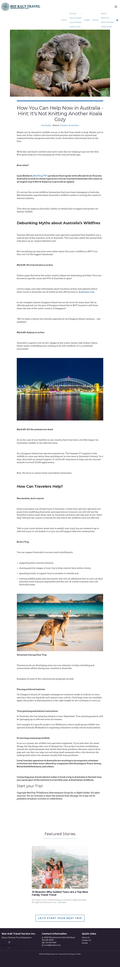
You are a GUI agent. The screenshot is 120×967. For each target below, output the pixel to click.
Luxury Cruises (75, 18)
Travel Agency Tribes (74, 954)
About (103, 13)
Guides (87, 20)
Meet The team (107, 22)
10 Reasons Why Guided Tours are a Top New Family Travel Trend (60, 893)
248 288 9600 (50, 942)
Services (72, 13)
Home (64, 20)
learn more (62, 902)
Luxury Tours (74, 27)
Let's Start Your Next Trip (60, 918)
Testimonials (106, 27)
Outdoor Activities (69, 125)
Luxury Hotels (75, 22)
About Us (105, 18)
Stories (95, 20)
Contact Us (86, 940)
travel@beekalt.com (52, 945)
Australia (46, 125)
